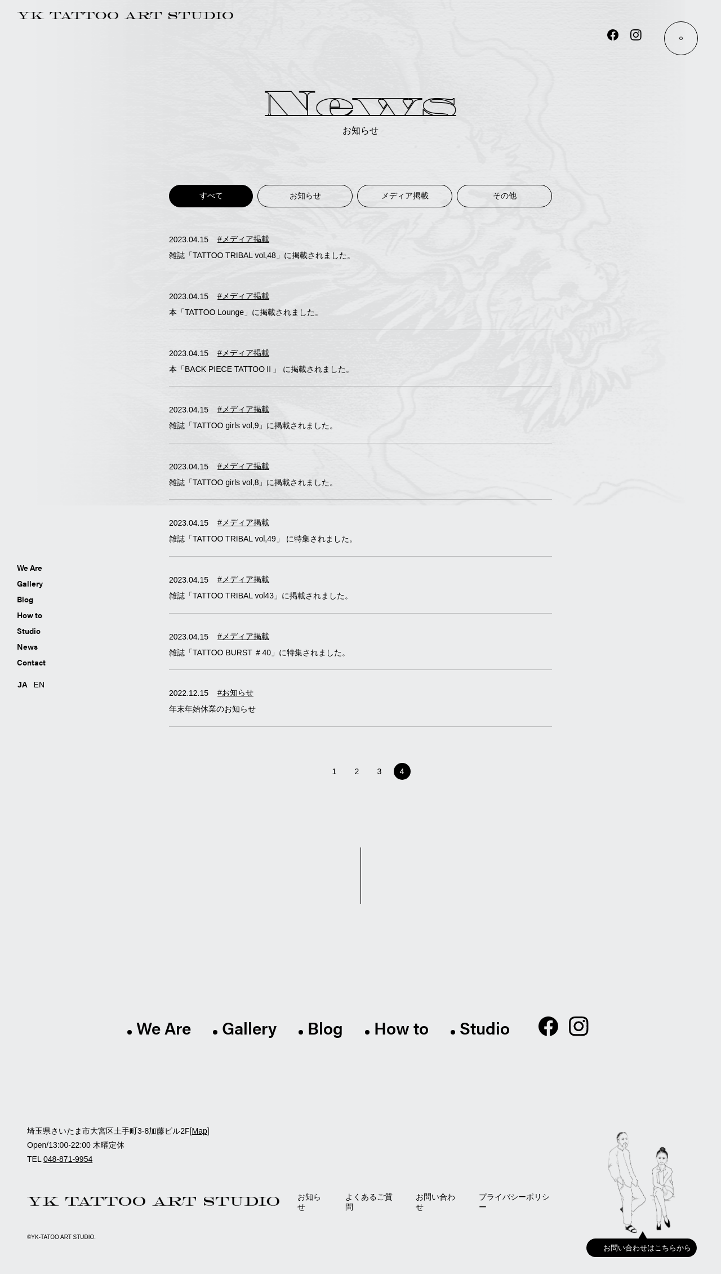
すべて (215, 195)
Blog (25, 598)
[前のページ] (316, 771)
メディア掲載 (409, 195)
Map (199, 1130)
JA (22, 684)
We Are (29, 566)
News (27, 645)
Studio (29, 630)
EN (39, 684)
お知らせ (312, 195)
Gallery (30, 582)
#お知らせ (235, 692)
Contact (31, 661)
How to (29, 614)
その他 (506, 195)
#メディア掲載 (243, 238)
